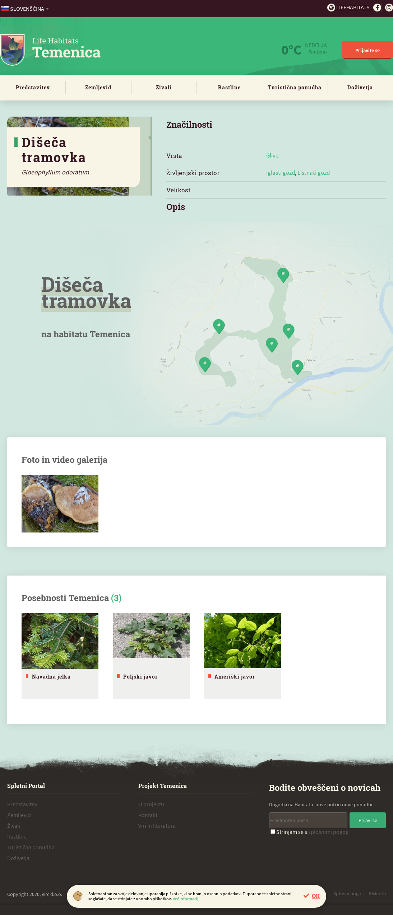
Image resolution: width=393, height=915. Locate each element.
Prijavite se (367, 50)
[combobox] (25, 9)
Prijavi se (368, 820)
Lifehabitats (348, 7)
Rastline (229, 87)
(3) (116, 598)
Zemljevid (98, 87)
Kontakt (147, 814)
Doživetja (360, 87)
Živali (164, 87)
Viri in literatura (157, 825)
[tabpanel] (60, 656)
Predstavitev (33, 87)
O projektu (151, 804)
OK (316, 896)
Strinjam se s (309, 831)
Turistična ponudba (295, 87)
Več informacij (185, 898)
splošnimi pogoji (328, 831)
